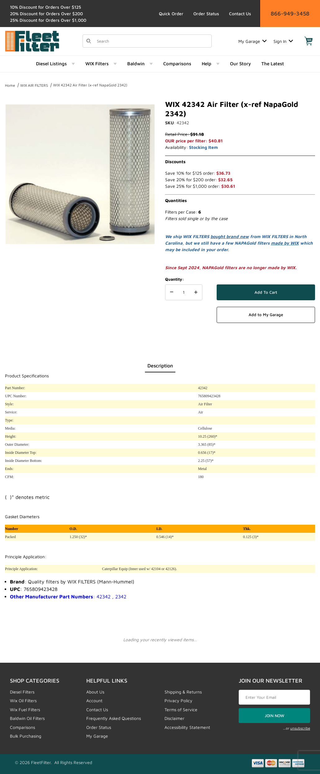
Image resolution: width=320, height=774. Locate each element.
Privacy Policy (178, 700)
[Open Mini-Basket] (308, 41)
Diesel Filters (22, 691)
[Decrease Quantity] (171, 292)
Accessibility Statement (187, 727)
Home (10, 85)
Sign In (283, 41)
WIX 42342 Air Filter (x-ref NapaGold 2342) (90, 85)
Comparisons (22, 727)
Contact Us (240, 13)
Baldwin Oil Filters (27, 718)
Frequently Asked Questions (113, 718)
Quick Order (171, 13)
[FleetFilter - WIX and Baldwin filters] (32, 40)
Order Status (206, 13)
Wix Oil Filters (23, 700)
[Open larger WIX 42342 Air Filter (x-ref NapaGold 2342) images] (80, 174)
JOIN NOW (274, 715)
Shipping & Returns (183, 691)
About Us (95, 691)
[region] (80, 265)
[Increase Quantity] (196, 292)
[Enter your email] (274, 697)
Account (94, 700)
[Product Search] (152, 41)
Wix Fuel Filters (25, 709)
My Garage (252, 41)
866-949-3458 (290, 13)
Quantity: (174, 279)
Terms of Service (181, 709)
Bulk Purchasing (25, 736)
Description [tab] (160, 365)
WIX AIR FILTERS (34, 85)
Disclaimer (174, 718)
